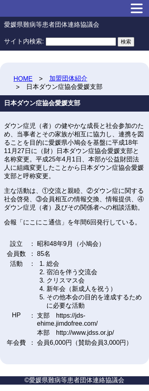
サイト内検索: (24, 41)
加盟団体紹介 (68, 78)
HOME (23, 78)
